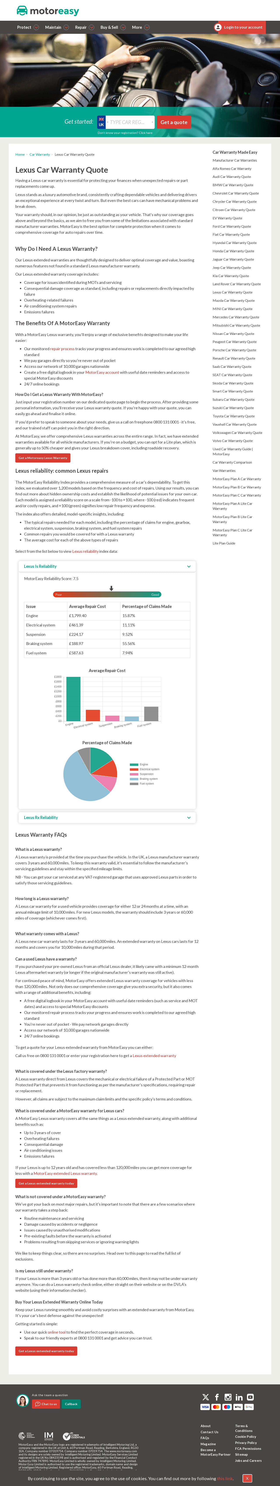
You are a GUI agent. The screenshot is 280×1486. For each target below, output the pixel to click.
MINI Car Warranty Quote (232, 309)
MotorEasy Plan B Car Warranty (237, 487)
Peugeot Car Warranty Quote (235, 342)
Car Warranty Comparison (232, 462)
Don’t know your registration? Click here (125, 133)
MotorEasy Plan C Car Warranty (237, 495)
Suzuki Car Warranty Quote (233, 408)
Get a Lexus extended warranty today (46, 1183)
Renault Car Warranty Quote (234, 358)
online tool (57, 1332)
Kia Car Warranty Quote (231, 276)
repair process (62, 348)
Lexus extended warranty (154, 1055)
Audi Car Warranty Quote (232, 176)
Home (20, 154)
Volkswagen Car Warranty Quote (237, 432)
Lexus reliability (85, 551)
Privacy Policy (246, 1443)
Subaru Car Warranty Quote (233, 399)
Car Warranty (40, 154)
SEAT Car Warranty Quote (232, 375)
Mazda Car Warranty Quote (234, 300)
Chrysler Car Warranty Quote (235, 201)
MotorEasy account (102, 372)
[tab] (107, 566)
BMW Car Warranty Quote (233, 185)
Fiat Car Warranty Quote (231, 234)
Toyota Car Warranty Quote (234, 416)
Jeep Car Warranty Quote (232, 267)
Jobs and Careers (248, 1460)
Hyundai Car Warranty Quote (235, 243)
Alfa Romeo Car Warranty (232, 168)
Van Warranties (224, 470)
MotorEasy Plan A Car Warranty (237, 479)
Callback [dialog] (71, 1404)
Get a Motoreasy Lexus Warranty (43, 458)
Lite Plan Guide (224, 543)
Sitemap (241, 1454)
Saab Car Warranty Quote (232, 366)
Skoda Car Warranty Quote (233, 383)
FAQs (205, 1438)
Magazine (208, 1444)
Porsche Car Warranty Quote (234, 350)
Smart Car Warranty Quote (233, 391)
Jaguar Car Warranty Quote (233, 259)
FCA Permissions (248, 1448)
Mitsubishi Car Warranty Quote (236, 325)
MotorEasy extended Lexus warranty (65, 1173)
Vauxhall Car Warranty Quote (235, 424)
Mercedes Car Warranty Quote (236, 317)
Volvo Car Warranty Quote (233, 440)
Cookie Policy (245, 1436)
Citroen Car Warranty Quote (234, 210)
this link (225, 1478)
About (206, 1426)
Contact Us (209, 1432)
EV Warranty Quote (227, 218)
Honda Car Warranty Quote (233, 251)
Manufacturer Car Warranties (235, 160)
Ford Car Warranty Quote (232, 226)
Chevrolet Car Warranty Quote (236, 193)
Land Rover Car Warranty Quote (237, 284)
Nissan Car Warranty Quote (233, 333)
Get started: (79, 121)
